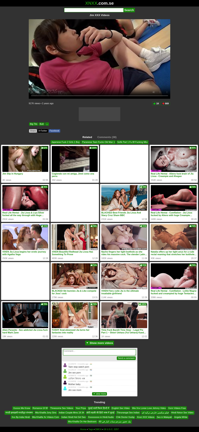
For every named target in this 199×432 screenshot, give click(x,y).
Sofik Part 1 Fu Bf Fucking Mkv (132, 142)
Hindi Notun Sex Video (182, 412)
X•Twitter (42, 131)
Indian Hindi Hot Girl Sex (73, 417)
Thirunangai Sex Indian (128, 412)
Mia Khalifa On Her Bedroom (82, 421)
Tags (90, 429)
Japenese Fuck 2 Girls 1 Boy (65, 142)
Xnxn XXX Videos (145, 417)
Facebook (54, 131)
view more (99, 394)
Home (83, 429)
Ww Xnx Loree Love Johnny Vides (149, 408)
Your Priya (81, 408)
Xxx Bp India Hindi (21, 417)
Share (33, 131)
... (47, 124)
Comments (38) (107, 137)
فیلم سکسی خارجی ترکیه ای (155, 412)
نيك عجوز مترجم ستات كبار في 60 (115, 421)
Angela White (180, 417)
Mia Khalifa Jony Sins (45, 412)
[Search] (93, 10)
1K (156, 103)
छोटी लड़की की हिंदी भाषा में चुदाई (100, 412)
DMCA (98, 429)
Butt (42, 124)
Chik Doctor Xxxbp (125, 417)
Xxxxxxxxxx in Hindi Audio (101, 417)
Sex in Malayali (164, 417)
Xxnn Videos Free (177, 408)
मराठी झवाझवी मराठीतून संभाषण (19, 412)
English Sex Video (121, 408)
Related (87, 137)
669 (165, 103)
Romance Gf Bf (40, 408)
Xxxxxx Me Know (21, 408)
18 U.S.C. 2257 (111, 429)
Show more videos (99, 343)
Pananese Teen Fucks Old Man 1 (98, 142)
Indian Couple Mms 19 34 (71, 412)
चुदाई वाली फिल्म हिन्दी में (98, 408)
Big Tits (33, 124)
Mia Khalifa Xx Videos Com (45, 417)
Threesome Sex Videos (61, 408)
